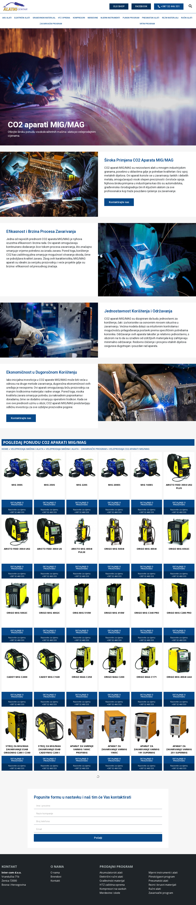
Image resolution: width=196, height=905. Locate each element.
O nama (55, 872)
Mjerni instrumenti (111, 17)
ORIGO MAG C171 (147, 676)
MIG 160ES (147, 484)
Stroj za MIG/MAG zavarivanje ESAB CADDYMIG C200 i (49, 749)
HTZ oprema (65, 17)
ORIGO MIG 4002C (49, 612)
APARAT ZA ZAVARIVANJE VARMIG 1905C (114, 749)
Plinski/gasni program (162, 876)
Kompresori (80, 17)
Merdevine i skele (110, 893)
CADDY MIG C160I (49, 676)
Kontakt (55, 880)
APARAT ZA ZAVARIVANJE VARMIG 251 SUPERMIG (179, 749)
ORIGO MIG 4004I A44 (179, 676)
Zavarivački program (52, 23)
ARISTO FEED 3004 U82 (17, 548)
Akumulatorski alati (111, 872)
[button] (190, 6)
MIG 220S (81, 484)
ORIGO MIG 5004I (114, 548)
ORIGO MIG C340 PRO (146, 612)
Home (5, 448)
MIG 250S (49, 484)
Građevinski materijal (45, 17)
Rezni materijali (171, 17)
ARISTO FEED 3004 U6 (49, 548)
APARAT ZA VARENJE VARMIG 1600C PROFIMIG (81, 749)
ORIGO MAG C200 (114, 676)
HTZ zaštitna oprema (112, 884)
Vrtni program (148, 23)
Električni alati (22, 17)
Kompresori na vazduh (113, 888)
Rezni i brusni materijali (162, 884)
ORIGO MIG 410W (114, 612)
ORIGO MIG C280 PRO (179, 612)
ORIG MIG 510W (82, 612)
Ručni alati (187, 17)
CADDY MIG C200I (17, 676)
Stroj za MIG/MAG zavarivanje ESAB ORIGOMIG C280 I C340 (17, 749)
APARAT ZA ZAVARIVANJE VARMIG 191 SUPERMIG (146, 749)
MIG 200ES (114, 484)
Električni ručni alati (111, 876)
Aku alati (7, 17)
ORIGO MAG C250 (82, 676)
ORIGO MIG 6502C (179, 548)
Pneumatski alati (151, 17)
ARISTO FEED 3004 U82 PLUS (179, 486)
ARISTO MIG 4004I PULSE (81, 550)
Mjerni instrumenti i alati (163, 872)
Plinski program (132, 17)
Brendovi (56, 876)
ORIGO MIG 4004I (147, 548)
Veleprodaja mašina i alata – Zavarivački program (76, 448)
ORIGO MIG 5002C (17, 612)
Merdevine (94, 17)
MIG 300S (17, 484)
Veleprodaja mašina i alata (27, 448)
